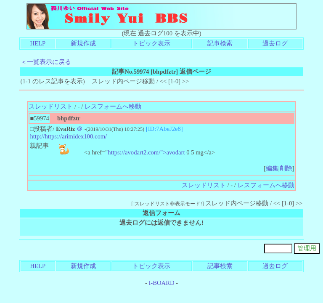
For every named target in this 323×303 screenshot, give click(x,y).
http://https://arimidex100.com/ (68, 136)
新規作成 (83, 43)
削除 (286, 168)
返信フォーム (161, 213)
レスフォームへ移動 (113, 106)
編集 (272, 168)
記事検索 (220, 43)
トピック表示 (151, 43)
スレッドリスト (51, 106)
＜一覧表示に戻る (46, 61)
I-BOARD (161, 282)
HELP (38, 43)
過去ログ (275, 43)
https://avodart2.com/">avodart (146, 152)
